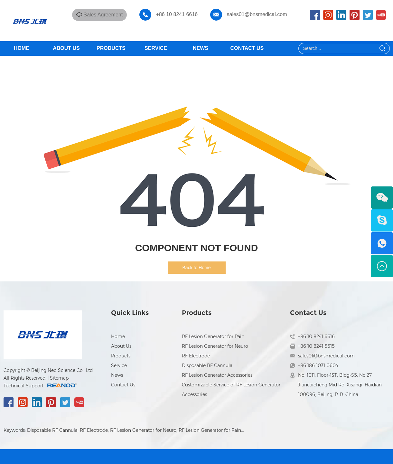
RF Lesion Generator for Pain (213, 336)
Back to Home (196, 267)
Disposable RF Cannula (207, 365)
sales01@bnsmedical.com (257, 14)
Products (111, 48)
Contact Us (247, 48)
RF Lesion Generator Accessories (217, 375)
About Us (66, 48)
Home (21, 48)
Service (156, 48)
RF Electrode (196, 356)
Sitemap (59, 378)
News (200, 48)
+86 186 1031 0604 (318, 365)
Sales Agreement (103, 14)
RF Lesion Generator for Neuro (215, 346)
